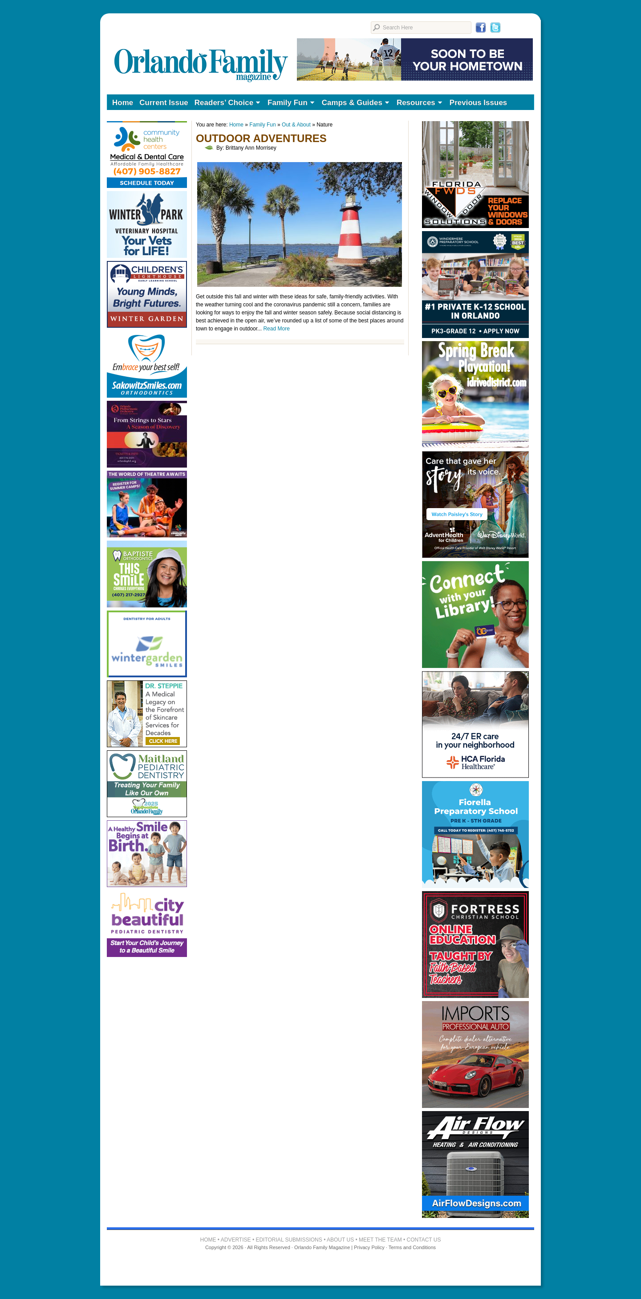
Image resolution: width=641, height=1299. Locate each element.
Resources (418, 103)
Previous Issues (478, 102)
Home (122, 102)
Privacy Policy (369, 1247)
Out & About (296, 125)
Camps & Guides (354, 103)
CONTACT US (424, 1240)
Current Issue (163, 102)
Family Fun (289, 103)
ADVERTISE (236, 1240)
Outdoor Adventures (261, 138)
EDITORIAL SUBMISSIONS (289, 1240)
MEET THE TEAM (380, 1240)
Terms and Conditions (412, 1247)
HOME (208, 1240)
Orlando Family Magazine (201, 51)
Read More (276, 329)
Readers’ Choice (225, 103)
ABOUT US (340, 1240)
